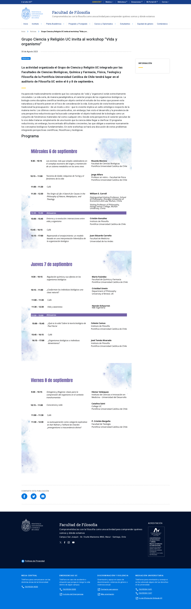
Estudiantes (127, 24)
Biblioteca (122, 2)
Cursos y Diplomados (105, 24)
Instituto (37, 24)
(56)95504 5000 (69, 589)
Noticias (33, 31)
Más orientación (107, 594)
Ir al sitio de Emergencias (73, 594)
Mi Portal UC (152, 2)
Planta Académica (55, 24)
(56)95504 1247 (145, 593)
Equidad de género (145, 24)
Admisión (96, 2)
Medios (110, 2)
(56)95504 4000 (31, 587)
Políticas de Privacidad (33, 561)
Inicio (25, 24)
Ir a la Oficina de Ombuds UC (150, 598)
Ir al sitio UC (26, 2)
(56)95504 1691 (145, 589)
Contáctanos (162, 24)
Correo (166, 2)
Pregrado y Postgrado (79, 24)
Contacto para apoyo (109, 589)
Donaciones (136, 2)
